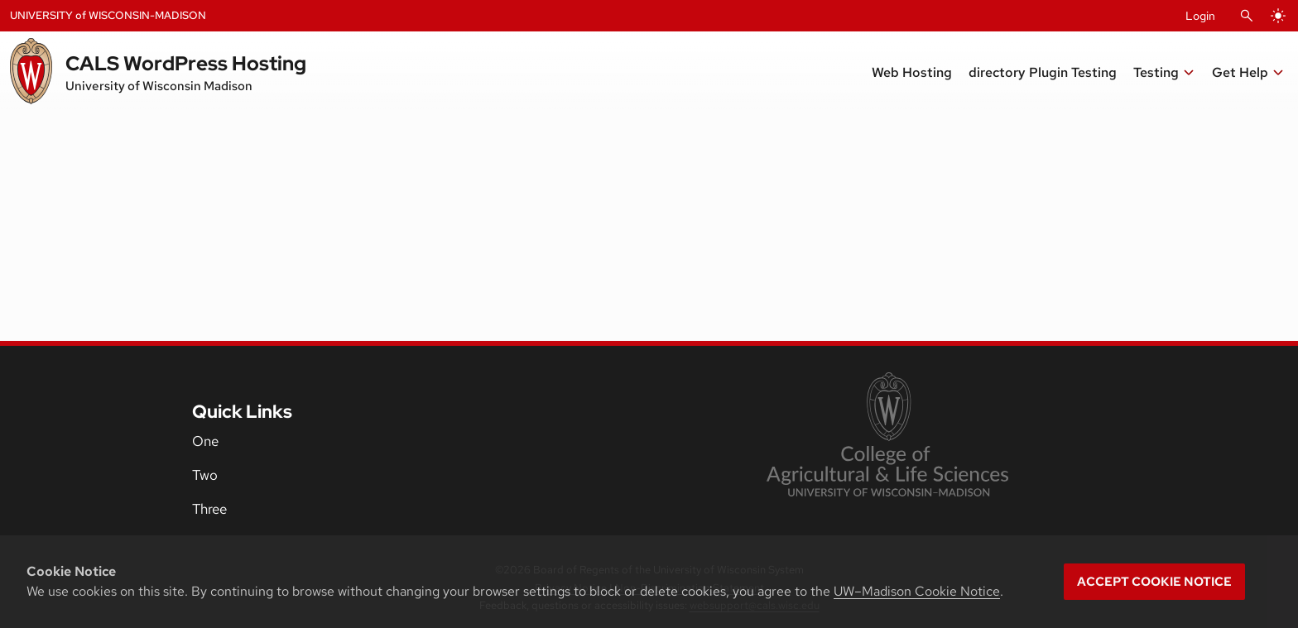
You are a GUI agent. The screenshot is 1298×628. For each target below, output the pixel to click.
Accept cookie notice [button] (1154, 581)
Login (1200, 15)
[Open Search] (1246, 15)
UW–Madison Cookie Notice (917, 591)
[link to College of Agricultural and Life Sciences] (887, 436)
